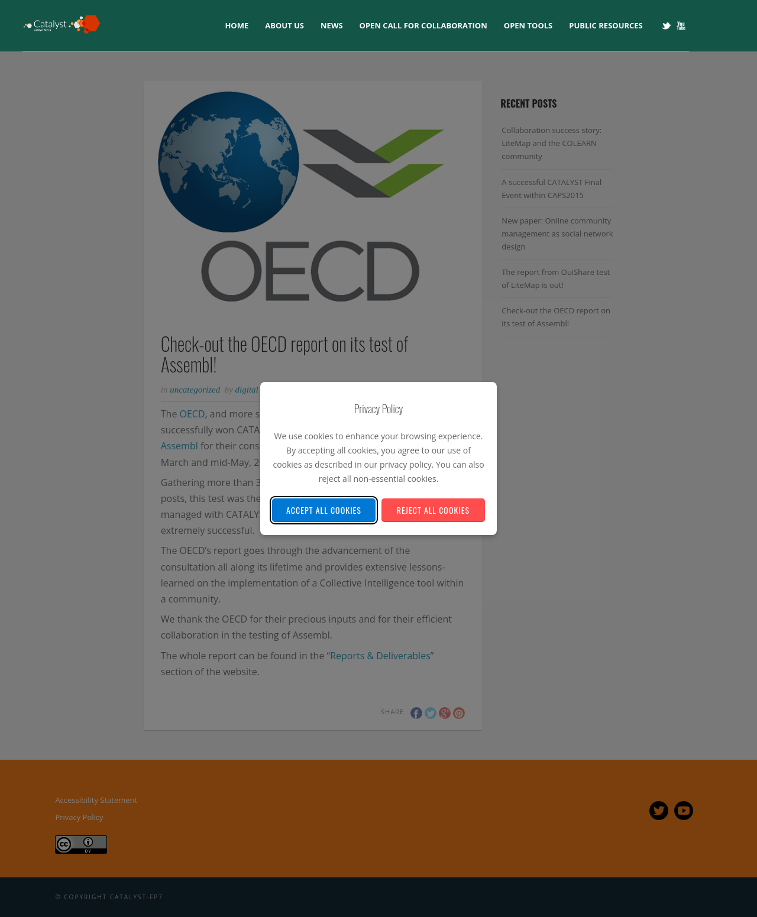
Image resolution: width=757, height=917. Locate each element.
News (332, 25)
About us (284, 25)
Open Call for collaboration (423, 25)
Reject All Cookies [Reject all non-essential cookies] (433, 510)
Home (236, 25)
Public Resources (606, 25)
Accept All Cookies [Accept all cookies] (323, 510)
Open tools (528, 25)
